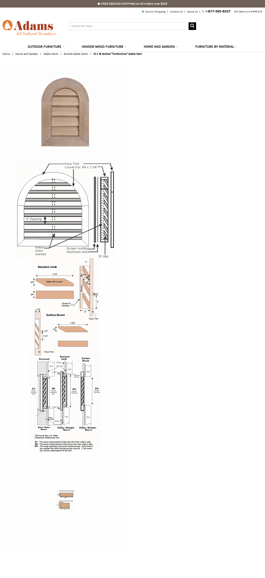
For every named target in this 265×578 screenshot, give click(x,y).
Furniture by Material (216, 47)
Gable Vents (50, 54)
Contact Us (176, 11)
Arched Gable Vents (76, 54)
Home (6, 54)
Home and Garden (161, 47)
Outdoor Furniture (46, 47)
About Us (192, 11)
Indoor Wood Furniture (104, 47)
